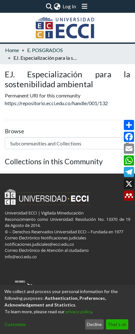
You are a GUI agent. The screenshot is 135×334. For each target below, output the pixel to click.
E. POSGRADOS (45, 50)
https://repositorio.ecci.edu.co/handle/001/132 (56, 103)
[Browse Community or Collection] (67, 143)
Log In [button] (70, 6)
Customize (15, 324)
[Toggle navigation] (84, 6)
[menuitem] (57, 6)
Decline (94, 324)
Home (12, 50)
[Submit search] (49, 6)
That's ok (117, 324)
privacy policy (78, 311)
